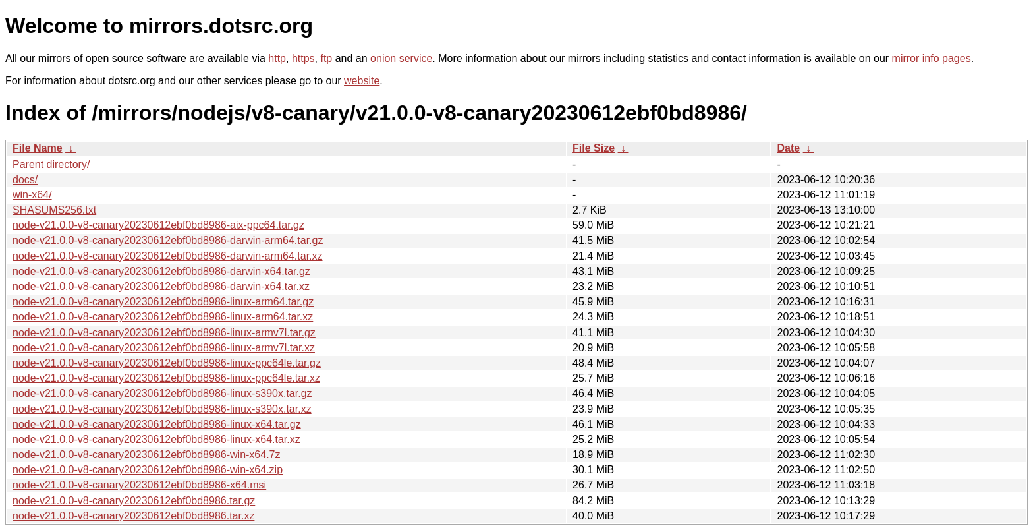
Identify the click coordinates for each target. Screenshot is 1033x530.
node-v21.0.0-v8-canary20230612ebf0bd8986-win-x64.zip (148, 469)
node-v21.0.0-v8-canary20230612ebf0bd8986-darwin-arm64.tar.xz (168, 256)
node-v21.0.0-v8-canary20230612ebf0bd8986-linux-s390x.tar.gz (162, 393)
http (277, 58)
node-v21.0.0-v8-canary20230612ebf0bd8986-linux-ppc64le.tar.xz (166, 378)
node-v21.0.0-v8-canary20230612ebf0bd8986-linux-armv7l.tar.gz (164, 332)
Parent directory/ (51, 164)
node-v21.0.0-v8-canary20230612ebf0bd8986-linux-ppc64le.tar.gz (167, 362)
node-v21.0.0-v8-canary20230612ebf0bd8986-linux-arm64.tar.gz (163, 301)
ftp (326, 58)
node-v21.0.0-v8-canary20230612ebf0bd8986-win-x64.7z (147, 454)
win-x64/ (32, 194)
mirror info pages (931, 58)
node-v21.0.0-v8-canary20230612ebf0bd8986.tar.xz (133, 515)
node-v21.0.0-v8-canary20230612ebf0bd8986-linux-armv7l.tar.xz (164, 347)
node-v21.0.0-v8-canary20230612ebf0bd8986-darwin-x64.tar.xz (161, 286)
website (361, 80)
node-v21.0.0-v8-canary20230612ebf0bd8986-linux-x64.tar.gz (157, 424)
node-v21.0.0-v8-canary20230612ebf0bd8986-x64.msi (139, 484)
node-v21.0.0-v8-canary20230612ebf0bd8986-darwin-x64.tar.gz (161, 271)
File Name (38, 148)
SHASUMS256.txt (54, 210)
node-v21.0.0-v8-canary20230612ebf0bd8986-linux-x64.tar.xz (156, 439)
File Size (593, 148)
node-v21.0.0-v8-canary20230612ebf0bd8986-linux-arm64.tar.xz (163, 316)
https (303, 58)
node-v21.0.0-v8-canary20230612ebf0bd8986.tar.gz (134, 500)
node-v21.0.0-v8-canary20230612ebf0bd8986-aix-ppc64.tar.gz (158, 225)
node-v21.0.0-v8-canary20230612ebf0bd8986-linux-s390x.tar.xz (162, 409)
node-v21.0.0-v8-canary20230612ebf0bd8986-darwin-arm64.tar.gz (168, 240)
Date (788, 148)
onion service (401, 58)
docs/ (25, 179)
